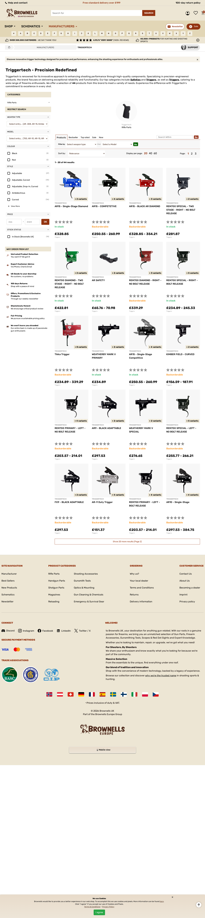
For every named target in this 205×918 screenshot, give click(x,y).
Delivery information (141, 601)
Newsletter (7, 601)
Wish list (196, 13)
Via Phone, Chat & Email (21, 267)
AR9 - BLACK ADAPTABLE (106, 428)
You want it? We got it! (20, 257)
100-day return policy (188, 2)
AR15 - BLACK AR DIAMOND (144, 206)
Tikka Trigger (62, 354)
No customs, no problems (22, 276)
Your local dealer (139, 580)
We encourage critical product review (27, 309)
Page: (182, 153)
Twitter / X (82, 630)
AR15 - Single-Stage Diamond (71, 206)
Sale (196, 26)
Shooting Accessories (86, 573)
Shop (9, 26)
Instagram (26, 630)
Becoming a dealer (189, 587)
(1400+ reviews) (111, 40)
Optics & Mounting (84, 587)
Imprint (183, 594)
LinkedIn (64, 630)
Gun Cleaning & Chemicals (88, 594)
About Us (184, 580)
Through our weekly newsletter (24, 299)
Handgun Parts (56, 580)
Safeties (135, 79)
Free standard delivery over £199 (101, 2)
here (162, 901)
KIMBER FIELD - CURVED (180, 354)
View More (15, 206)
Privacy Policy (108, 907)
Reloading (53, 601)
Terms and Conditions (142, 587)
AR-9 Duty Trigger (102, 502)
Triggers (151, 79)
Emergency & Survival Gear (89, 601)
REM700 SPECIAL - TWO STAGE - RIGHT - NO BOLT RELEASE (180, 210)
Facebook (45, 630)
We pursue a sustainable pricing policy (28, 318)
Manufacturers (61, 26)
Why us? (134, 573)
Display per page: (134, 153)
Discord (8, 630)
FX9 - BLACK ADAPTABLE (69, 502)
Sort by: (62, 153)
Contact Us (185, 573)
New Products (9, 587)
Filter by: (61, 144)
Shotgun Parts (56, 587)
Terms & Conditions (92, 907)
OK (45, 221)
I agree (99, 912)
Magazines (54, 594)
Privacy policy (187, 601)
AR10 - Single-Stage (177, 502)
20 (145, 153)
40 (150, 153)
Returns (134, 594)
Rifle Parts (54, 573)
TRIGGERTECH (98, 203)
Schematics (30, 26)
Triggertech (61, 203)
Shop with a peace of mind (22, 286)
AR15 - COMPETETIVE (104, 206)
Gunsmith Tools (82, 580)
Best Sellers (7, 580)
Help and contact (16, 2)
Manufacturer (9, 573)
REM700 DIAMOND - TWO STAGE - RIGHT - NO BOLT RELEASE (69, 284)
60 (155, 153)
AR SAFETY (98, 280)
